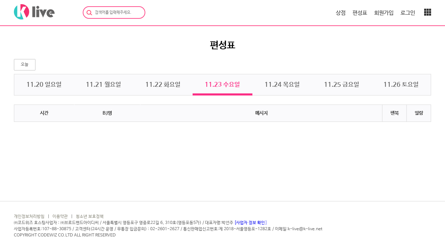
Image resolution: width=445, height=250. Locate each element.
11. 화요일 (162, 84)
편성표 (360, 13)
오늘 (25, 64)
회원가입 (384, 13)
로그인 (407, 13)
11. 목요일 (282, 84)
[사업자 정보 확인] (250, 222)
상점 (341, 13)
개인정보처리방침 (29, 216)
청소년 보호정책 (90, 216)
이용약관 (60, 216)
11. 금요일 (341, 84)
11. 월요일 (103, 84)
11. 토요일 (401, 84)
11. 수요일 (222, 84)
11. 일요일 (44, 84)
